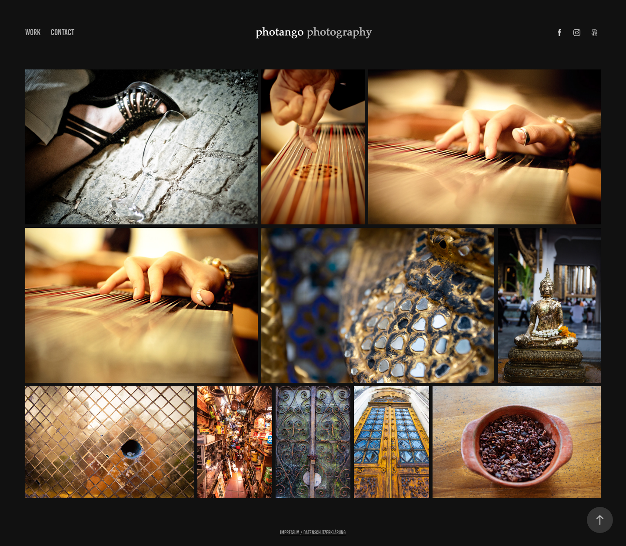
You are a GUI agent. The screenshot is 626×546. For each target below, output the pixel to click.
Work (32, 32)
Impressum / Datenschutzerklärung (313, 532)
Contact (62, 32)
